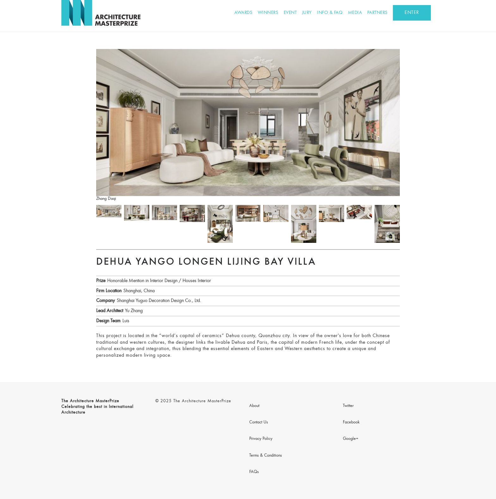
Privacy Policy (260, 439)
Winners (268, 12)
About (254, 406)
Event (290, 12)
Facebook (351, 422)
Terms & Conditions (265, 455)
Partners (377, 12)
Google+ (350, 439)
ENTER (412, 12)
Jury (307, 12)
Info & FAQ (330, 12)
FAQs (254, 472)
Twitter (348, 406)
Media (355, 12)
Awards (243, 12)
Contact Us (258, 422)
